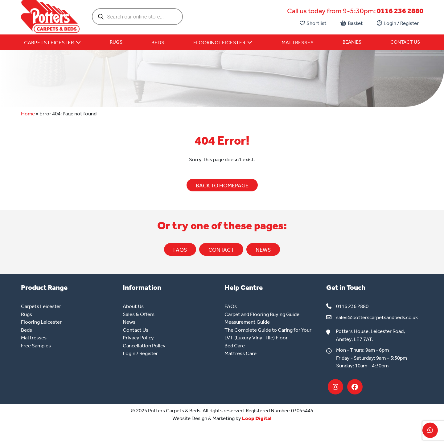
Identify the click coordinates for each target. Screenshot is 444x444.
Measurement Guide (247, 322)
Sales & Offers (138, 314)
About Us (133, 306)
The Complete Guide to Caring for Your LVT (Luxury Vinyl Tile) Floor (267, 334)
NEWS (263, 249)
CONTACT (221, 249)
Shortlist (313, 23)
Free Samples (36, 345)
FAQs (180, 249)
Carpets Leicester (41, 306)
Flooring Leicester (41, 322)
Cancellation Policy (144, 345)
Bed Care (234, 345)
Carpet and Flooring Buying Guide (261, 314)
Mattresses (34, 337)
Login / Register (398, 23)
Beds (26, 330)
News (129, 322)
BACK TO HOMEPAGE (222, 185)
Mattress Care (240, 353)
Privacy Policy (138, 337)
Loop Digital (257, 418)
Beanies (352, 42)
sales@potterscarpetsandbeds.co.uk (377, 317)
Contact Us (405, 42)
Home (28, 113)
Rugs (116, 42)
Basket (351, 23)
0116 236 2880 (400, 11)
